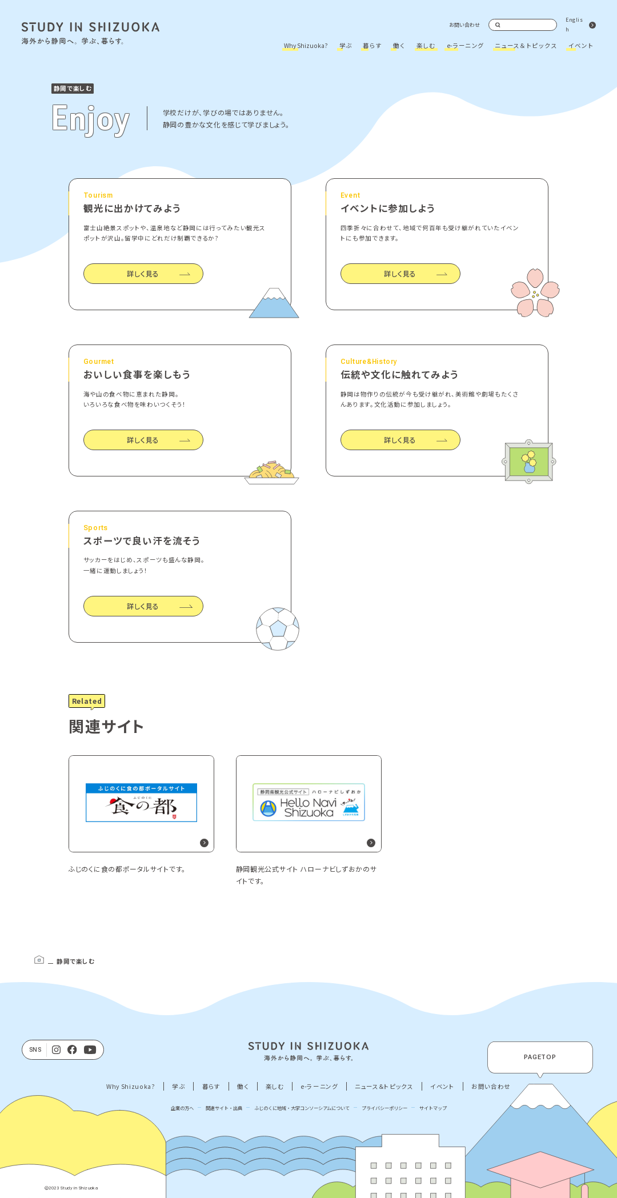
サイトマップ (433, 1107)
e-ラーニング (465, 45)
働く (399, 45)
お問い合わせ (464, 25)
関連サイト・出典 (224, 1107)
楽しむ (425, 45)
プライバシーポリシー (384, 1107)
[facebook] (72, 1050)
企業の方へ (182, 1107)
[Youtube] (90, 1050)
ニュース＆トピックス (526, 45)
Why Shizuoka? (306, 45)
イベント (581, 45)
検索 (498, 25)
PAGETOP (540, 1057)
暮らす (372, 45)
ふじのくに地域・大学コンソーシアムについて (302, 1107)
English (574, 24)
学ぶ (345, 45)
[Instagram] (56, 1050)
